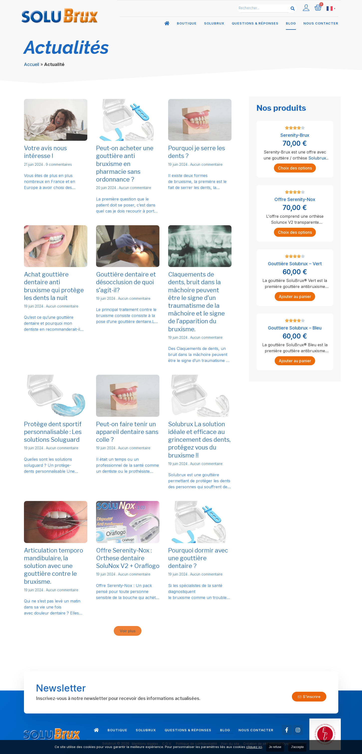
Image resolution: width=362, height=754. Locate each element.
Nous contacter (320, 23)
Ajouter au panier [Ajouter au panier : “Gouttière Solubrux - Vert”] (295, 296)
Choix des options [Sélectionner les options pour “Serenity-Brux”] (295, 168)
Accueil (31, 64)
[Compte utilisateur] (306, 7)
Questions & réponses (255, 23)
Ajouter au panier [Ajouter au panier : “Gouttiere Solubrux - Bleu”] (295, 360)
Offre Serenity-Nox (294, 199)
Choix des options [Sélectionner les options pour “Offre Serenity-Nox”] (295, 232)
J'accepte (297, 747)
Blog (291, 23)
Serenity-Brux (294, 135)
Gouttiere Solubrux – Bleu (295, 327)
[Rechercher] (293, 8)
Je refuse (275, 747)
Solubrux (214, 23)
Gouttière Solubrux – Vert (295, 263)
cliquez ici (254, 747)
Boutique (187, 23)
